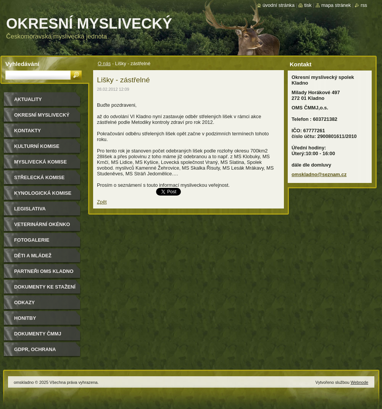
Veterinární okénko (42, 224)
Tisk (307, 5)
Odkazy (24, 302)
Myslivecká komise (40, 162)
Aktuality (28, 99)
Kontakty (27, 130)
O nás (104, 63)
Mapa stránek (336, 5)
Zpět (102, 202)
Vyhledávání (22, 64)
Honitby (25, 318)
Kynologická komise (42, 193)
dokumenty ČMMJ (37, 334)
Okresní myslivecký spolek (41, 117)
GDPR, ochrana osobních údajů (36, 352)
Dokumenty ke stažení (45, 287)
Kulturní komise (36, 146)
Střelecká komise (39, 177)
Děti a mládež (33, 255)
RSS (364, 5)
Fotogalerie (31, 240)
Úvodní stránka (279, 5)
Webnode (359, 382)
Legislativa (30, 209)
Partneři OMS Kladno (43, 271)
